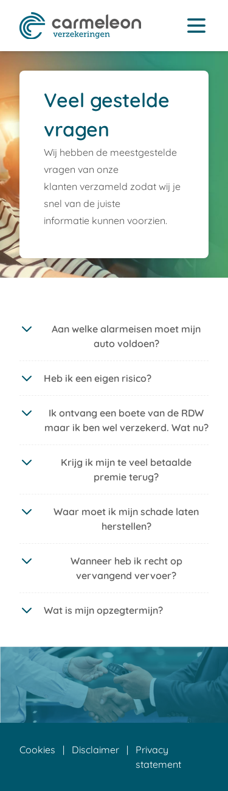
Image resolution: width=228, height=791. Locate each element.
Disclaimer (95, 750)
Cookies (37, 750)
